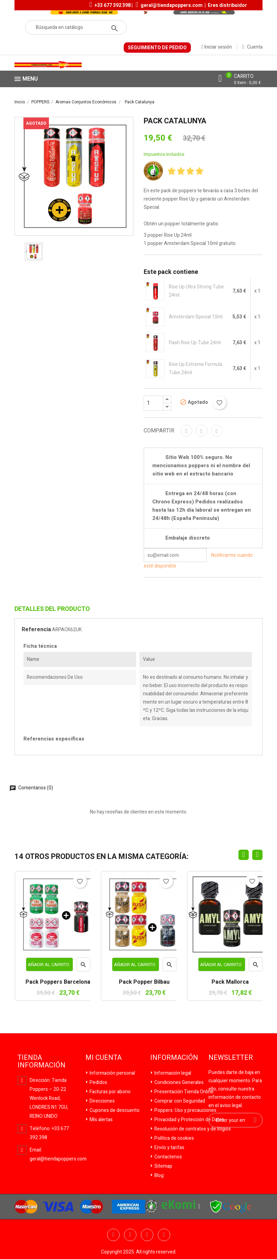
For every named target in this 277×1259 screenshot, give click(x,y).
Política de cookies (173, 1138)
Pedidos (98, 1082)
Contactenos (167, 1156)
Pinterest (217, 431)
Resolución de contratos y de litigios (192, 1129)
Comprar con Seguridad (179, 1101)
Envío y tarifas (168, 1147)
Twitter (130, 1235)
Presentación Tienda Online (183, 1091)
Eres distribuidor (227, 5)
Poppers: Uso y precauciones (184, 1110)
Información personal (112, 1073)
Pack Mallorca (230, 982)
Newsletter (230, 1058)
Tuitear (201, 431)
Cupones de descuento (114, 1110)
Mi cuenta (103, 1058)
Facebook (113, 1235)
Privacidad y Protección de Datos (188, 1119)
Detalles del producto (52, 609)
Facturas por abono (110, 1091)
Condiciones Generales (178, 1082)
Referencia (36, 629)
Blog (158, 1175)
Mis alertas (101, 1119)
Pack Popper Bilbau (144, 982)
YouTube (147, 1235)
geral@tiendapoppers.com (172, 5)
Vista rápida (83, 966)
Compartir (186, 431)
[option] (33, 251)
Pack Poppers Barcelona (57, 982)
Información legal (172, 1073)
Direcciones (102, 1101)
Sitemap (162, 1166)
